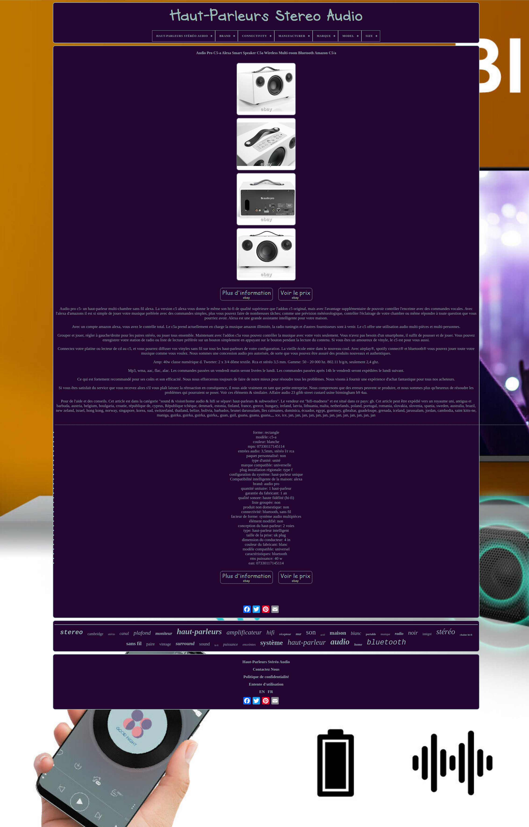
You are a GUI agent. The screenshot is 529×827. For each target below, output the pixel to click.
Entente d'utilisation (266, 684)
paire (150, 644)
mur (298, 634)
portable (371, 634)
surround (185, 643)
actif (322, 634)
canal (124, 633)
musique (385, 634)
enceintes (249, 644)
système (271, 642)
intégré (427, 634)
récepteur (285, 634)
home (358, 644)
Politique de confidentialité (266, 677)
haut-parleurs (199, 631)
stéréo (445, 631)
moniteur (163, 633)
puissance (230, 644)
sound (204, 643)
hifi (270, 632)
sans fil (133, 643)
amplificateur (244, 632)
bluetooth (386, 642)
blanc (356, 633)
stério (111, 634)
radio (399, 633)
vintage (165, 644)
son (311, 632)
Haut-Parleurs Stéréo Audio (266, 662)
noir (413, 633)
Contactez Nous (266, 669)
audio (340, 641)
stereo (71, 632)
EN (262, 692)
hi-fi (216, 645)
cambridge (96, 634)
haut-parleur (307, 642)
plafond (142, 633)
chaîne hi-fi (466, 634)
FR (270, 692)
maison (338, 633)
